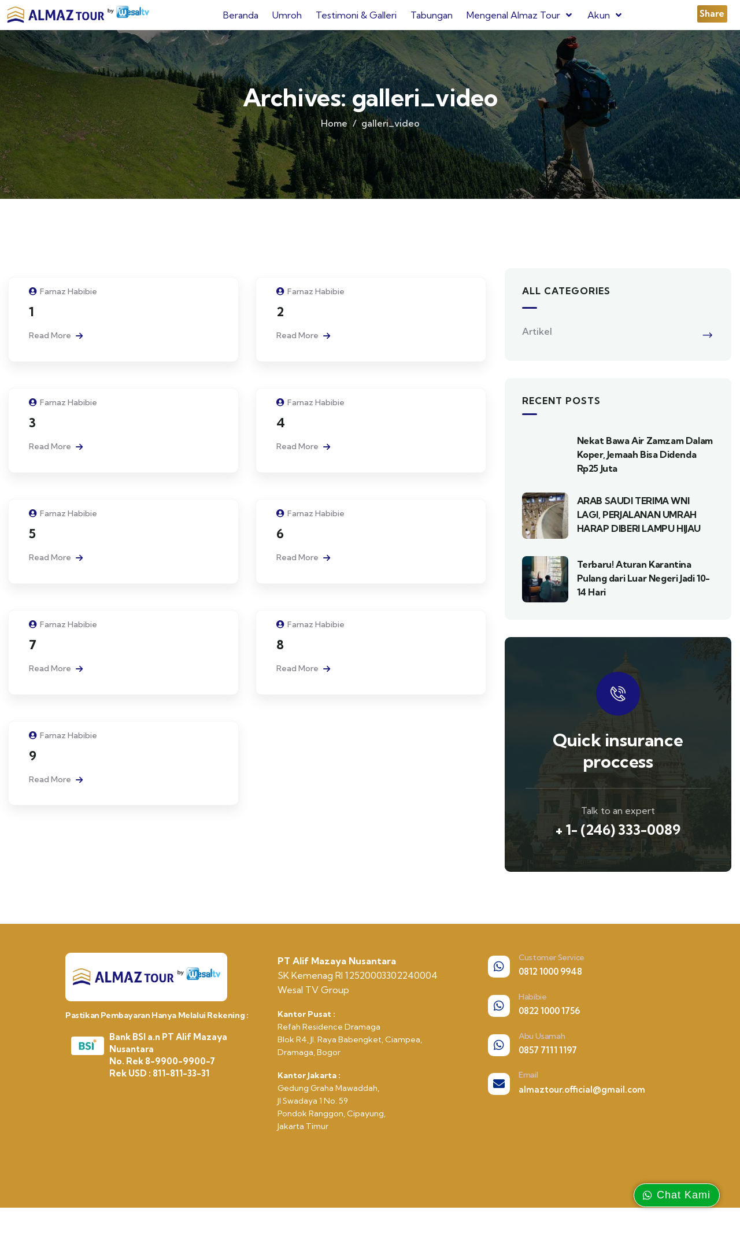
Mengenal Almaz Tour (520, 15)
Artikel (537, 341)
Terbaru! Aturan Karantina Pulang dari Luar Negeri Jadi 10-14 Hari (643, 588)
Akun (605, 15)
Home (334, 133)
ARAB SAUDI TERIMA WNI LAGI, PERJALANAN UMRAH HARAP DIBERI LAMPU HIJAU (639, 525)
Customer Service (551, 968)
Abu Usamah (542, 1046)
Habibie (532, 1007)
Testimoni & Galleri (356, 15)
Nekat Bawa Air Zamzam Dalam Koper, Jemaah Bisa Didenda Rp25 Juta (645, 464)
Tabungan (431, 15)
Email (528, 1085)
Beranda (240, 15)
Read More (56, 346)
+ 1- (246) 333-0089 (618, 840)
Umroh (287, 15)
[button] (712, 14)
